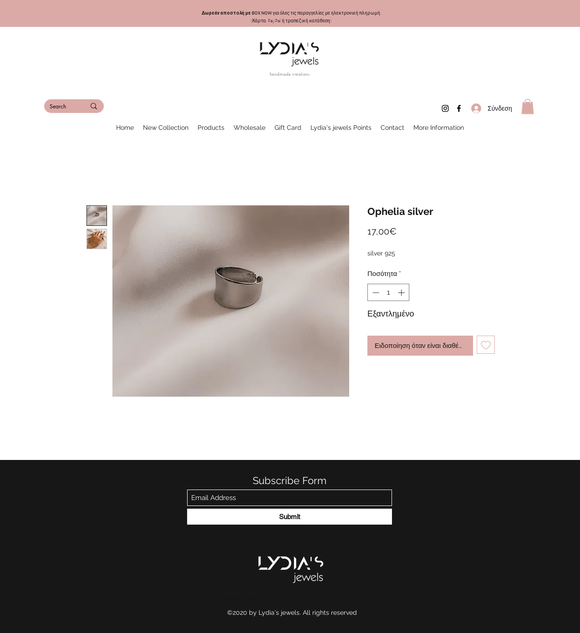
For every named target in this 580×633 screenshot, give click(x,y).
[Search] (60, 106)
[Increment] (402, 292)
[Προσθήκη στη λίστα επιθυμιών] (486, 345)
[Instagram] (445, 108)
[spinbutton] (388, 292)
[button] (527, 106)
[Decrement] (375, 292)
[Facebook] (458, 108)
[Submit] (289, 517)
